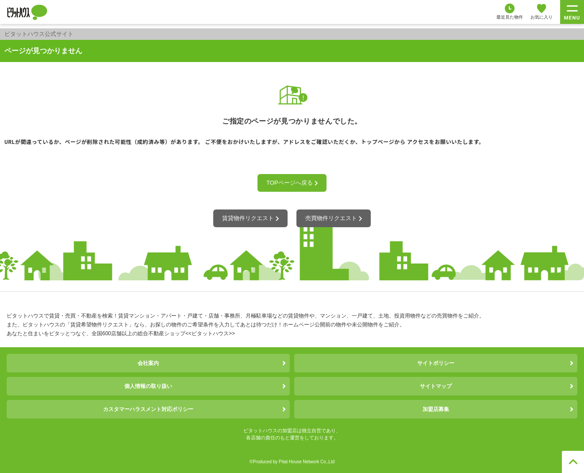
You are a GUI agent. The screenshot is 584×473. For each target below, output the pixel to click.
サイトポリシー (435, 363)
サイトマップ (436, 386)
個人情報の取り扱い (148, 386)
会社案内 (148, 363)
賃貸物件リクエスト (250, 218)
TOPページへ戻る (292, 182)
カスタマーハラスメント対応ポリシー (148, 409)
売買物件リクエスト (333, 218)
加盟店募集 (436, 409)
